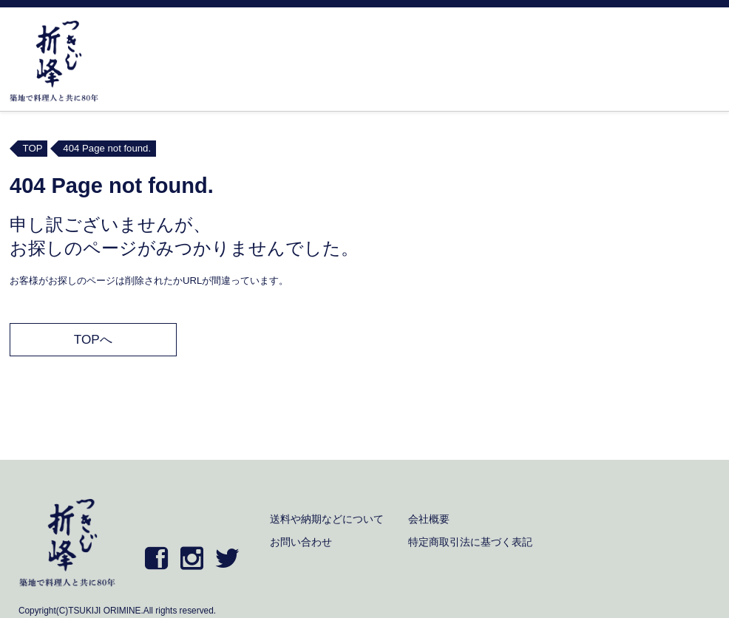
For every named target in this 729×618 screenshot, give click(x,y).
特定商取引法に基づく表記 (470, 542)
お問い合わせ (301, 542)
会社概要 (429, 519)
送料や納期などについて (327, 519)
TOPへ (93, 339)
